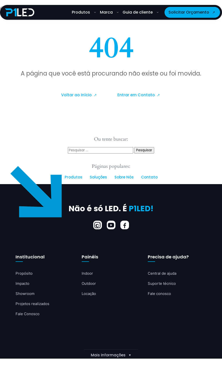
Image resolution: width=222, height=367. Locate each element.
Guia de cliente (141, 12)
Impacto (23, 284)
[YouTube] (111, 225)
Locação (90, 294)
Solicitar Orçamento (188, 12)
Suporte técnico (163, 284)
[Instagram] (97, 225)
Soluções (98, 177)
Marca (109, 12)
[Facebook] (124, 225)
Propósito (25, 273)
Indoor (88, 273)
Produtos (84, 12)
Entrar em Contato (136, 95)
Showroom (26, 294)
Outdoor (89, 284)
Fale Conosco (28, 315)
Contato (149, 177)
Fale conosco (160, 294)
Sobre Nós (124, 177)
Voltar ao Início (77, 95)
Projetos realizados (34, 304)
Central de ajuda (163, 273)
